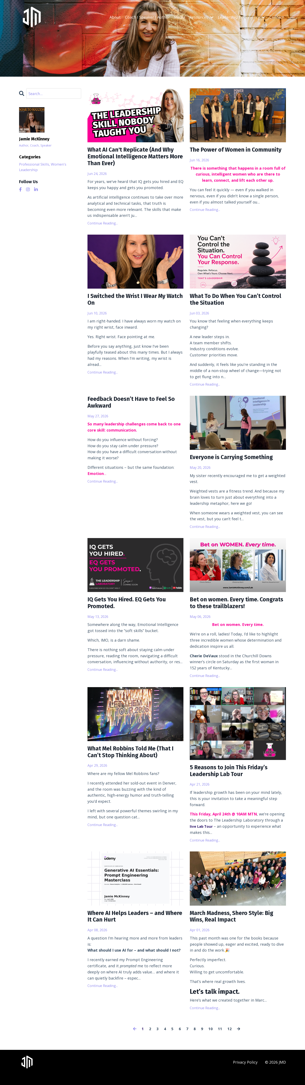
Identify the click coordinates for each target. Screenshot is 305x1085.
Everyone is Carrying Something (236, 462)
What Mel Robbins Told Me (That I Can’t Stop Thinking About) (134, 760)
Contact (276, 17)
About (115, 17)
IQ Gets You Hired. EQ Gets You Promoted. (131, 609)
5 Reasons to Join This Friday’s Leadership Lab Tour (234, 778)
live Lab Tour (202, 835)
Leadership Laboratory (241, 17)
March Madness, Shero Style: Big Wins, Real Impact (237, 926)
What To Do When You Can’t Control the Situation (230, 303)
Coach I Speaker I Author (147, 17)
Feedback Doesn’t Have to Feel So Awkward (132, 407)
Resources (201, 17)
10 (210, 1039)
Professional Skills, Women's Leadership (45, 167)
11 (220, 1039)
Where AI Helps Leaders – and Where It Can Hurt (130, 926)
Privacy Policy (245, 1072)
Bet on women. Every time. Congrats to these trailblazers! (234, 609)
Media (179, 17)
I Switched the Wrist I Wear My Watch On (131, 303)
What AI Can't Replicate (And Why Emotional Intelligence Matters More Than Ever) (128, 158)
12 (229, 1039)
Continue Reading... (102, 226)
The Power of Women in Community (224, 154)
